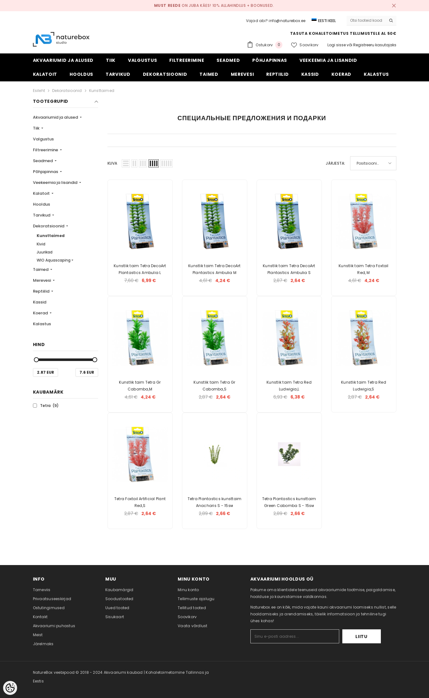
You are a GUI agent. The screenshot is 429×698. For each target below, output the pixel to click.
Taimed (41, 269)
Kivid (41, 244)
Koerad (41, 313)
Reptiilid (41, 291)
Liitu (361, 636)
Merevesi (42, 280)
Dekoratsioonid (67, 90)
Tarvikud (42, 215)
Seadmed (43, 161)
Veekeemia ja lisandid (55, 182)
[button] (126, 163)
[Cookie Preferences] (10, 688)
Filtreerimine (46, 150)
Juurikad (44, 252)
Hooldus (41, 204)
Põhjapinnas (46, 172)
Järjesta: (335, 163)
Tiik (36, 128)
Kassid (39, 302)
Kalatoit (42, 193)
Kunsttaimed (102, 90)
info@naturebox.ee (287, 20)
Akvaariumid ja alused (56, 117)
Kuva (112, 163)
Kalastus (42, 324)
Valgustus (43, 139)
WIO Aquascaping (54, 260)
